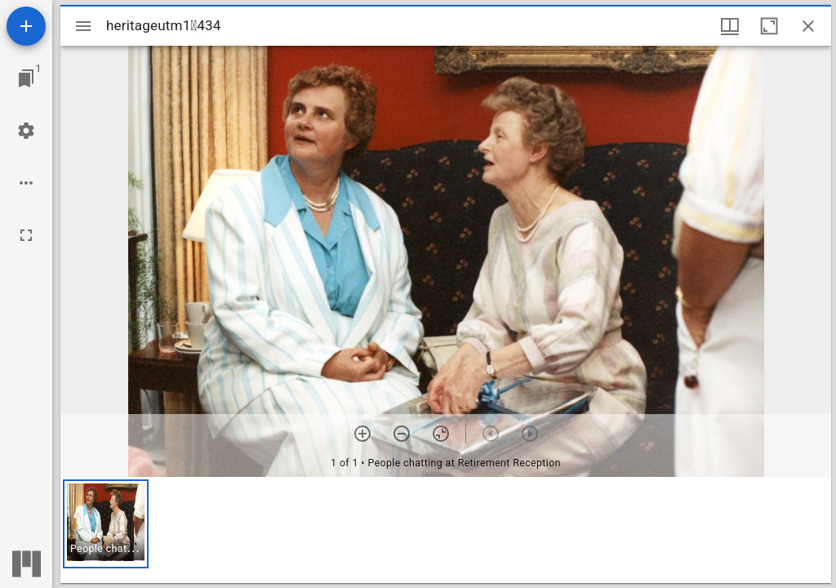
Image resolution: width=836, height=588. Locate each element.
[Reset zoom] (440, 433)
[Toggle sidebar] (83, 26)
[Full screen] (26, 235)
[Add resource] (26, 26)
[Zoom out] (401, 433)
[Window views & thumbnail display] (729, 26)
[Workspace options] (26, 183)
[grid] (445, 530)
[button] (106, 523)
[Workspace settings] (26, 130)
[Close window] (808, 26)
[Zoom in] (362, 433)
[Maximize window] (769, 26)
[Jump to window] (26, 78)
